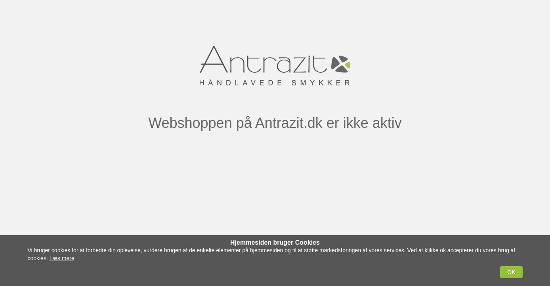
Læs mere (62, 258)
